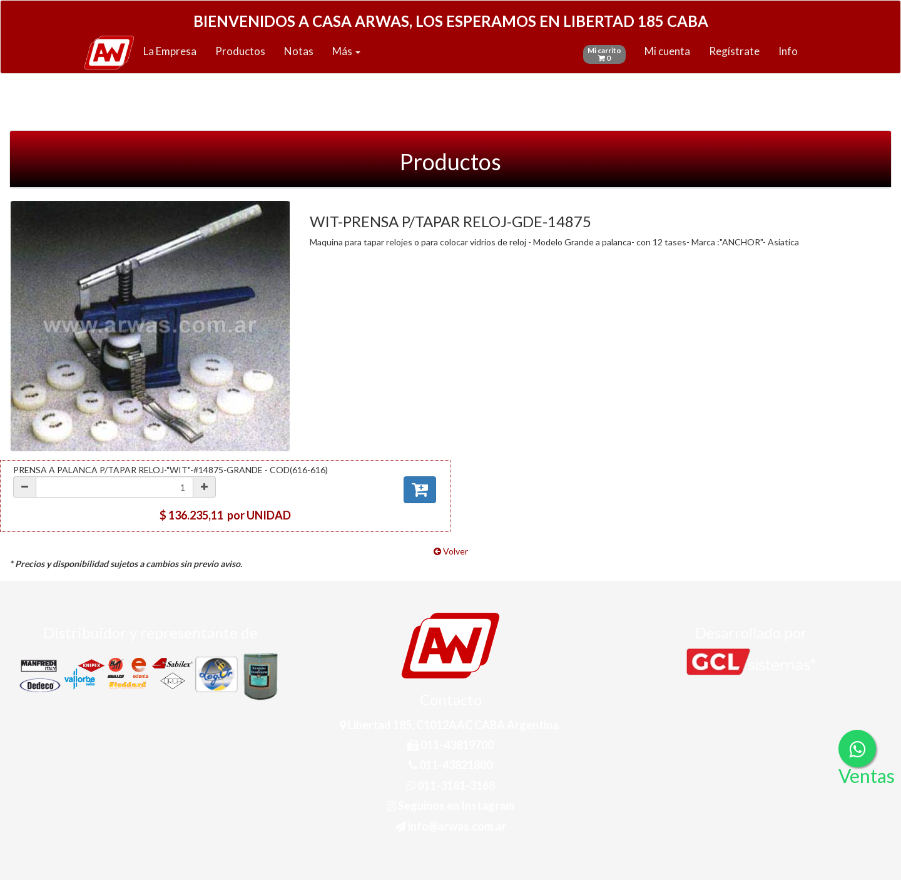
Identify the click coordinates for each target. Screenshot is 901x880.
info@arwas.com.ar (450, 826)
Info (788, 51)
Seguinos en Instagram (450, 805)
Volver (451, 551)
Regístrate (734, 51)
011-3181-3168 (450, 785)
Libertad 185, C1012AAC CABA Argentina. (450, 725)
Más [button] (346, 51)
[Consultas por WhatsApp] (857, 748)
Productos (240, 51)
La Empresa (169, 51)
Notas (298, 51)
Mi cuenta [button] (667, 51)
